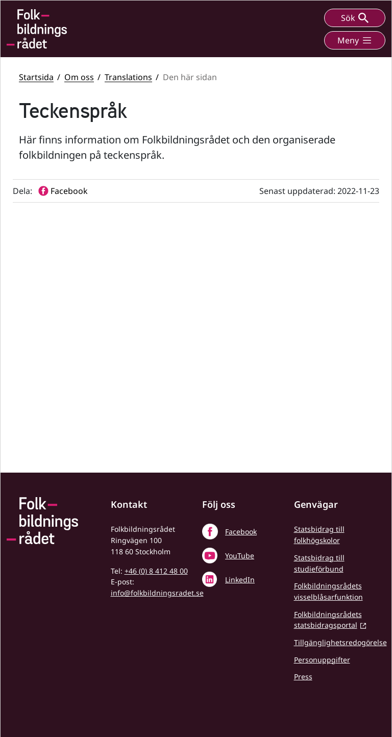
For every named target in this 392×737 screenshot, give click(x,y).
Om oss (79, 77)
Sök (355, 17)
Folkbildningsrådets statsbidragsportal (328, 619)
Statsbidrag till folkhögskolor (319, 534)
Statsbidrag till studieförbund (319, 563)
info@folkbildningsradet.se (157, 593)
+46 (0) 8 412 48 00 (156, 571)
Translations (128, 77)
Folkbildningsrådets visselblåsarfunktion (328, 591)
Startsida (36, 77)
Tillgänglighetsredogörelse (340, 642)
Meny (354, 40)
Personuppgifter (322, 660)
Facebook (241, 531)
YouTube (239, 555)
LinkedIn (240, 579)
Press (303, 676)
